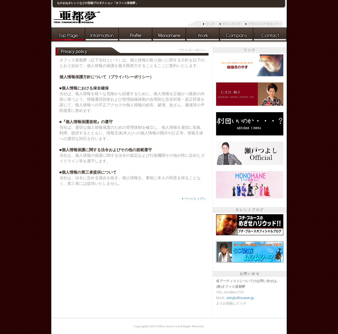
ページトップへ (195, 198)
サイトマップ (231, 24)
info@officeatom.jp (240, 298)
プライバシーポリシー (263, 24)
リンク (210, 24)
